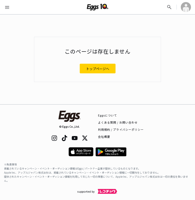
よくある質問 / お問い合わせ (118, 122)
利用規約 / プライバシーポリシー (121, 129)
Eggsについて (107, 115)
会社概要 (104, 137)
